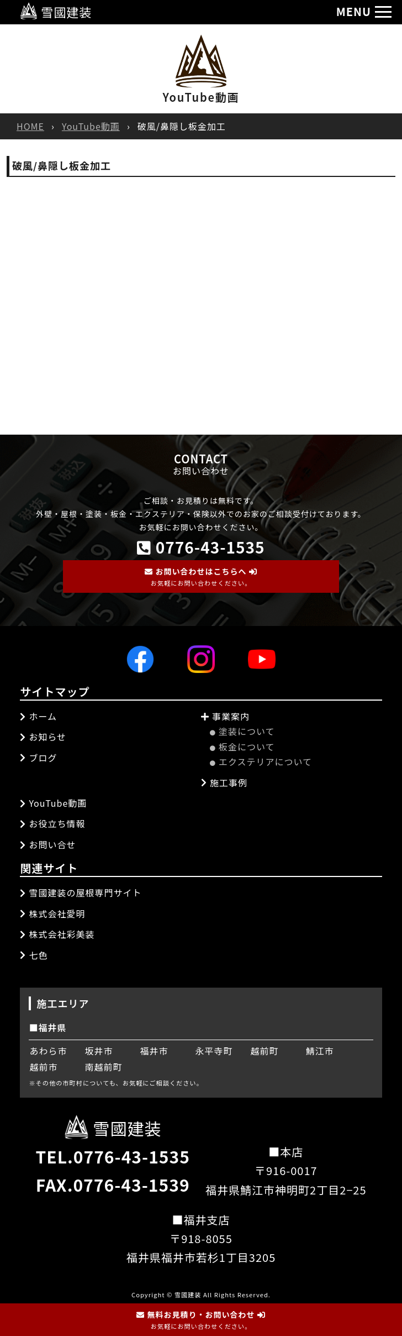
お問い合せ (48, 844)
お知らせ (43, 736)
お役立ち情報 (52, 823)
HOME (30, 126)
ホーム (38, 716)
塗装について (242, 731)
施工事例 (224, 782)
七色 (33, 955)
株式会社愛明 (52, 913)
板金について (242, 746)
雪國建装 (56, 11)
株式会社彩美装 (57, 934)
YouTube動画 (91, 126)
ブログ (38, 757)
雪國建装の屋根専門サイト (80, 892)
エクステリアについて (261, 761)
